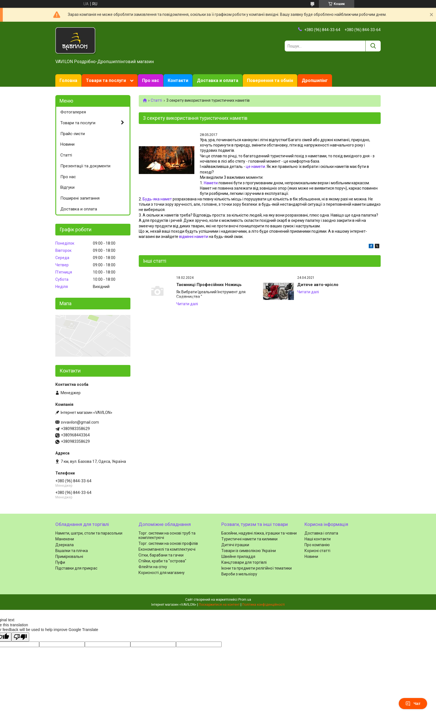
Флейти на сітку (152, 567)
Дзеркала (64, 545)
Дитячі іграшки (235, 545)
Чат (412, 703)
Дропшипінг (315, 80)
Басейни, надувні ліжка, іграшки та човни (259, 533)
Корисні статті (317, 550)
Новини (67, 144)
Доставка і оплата (321, 533)
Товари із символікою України (248, 550)
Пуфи (60, 562)
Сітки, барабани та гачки (161, 555)
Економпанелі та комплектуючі (166, 549)
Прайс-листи (72, 133)
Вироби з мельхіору (239, 574)
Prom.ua (244, 600)
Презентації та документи (85, 165)
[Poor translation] (20, 637)
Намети (211, 183)
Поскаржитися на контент (219, 605)
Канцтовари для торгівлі (244, 562)
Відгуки (67, 187)
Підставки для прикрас (76, 568)
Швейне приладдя (238, 556)
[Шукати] (373, 46)
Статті (156, 100)
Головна (68, 80)
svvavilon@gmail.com (80, 422)
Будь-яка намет (157, 199)
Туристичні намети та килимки (249, 539)
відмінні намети (193, 236)
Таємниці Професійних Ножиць (209, 284)
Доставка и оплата (217, 80)
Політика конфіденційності (263, 605)
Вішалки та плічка (71, 550)
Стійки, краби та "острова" (162, 561)
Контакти (178, 80)
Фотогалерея (73, 112)
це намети (255, 166)
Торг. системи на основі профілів (168, 543)
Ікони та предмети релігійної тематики (256, 568)
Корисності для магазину (161, 572)
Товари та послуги (106, 80)
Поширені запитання (80, 198)
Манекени (64, 539)
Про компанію (317, 545)
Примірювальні (69, 556)
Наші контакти (317, 539)
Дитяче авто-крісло (317, 284)
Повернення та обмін (270, 80)
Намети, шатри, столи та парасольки (88, 533)
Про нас (150, 80)
